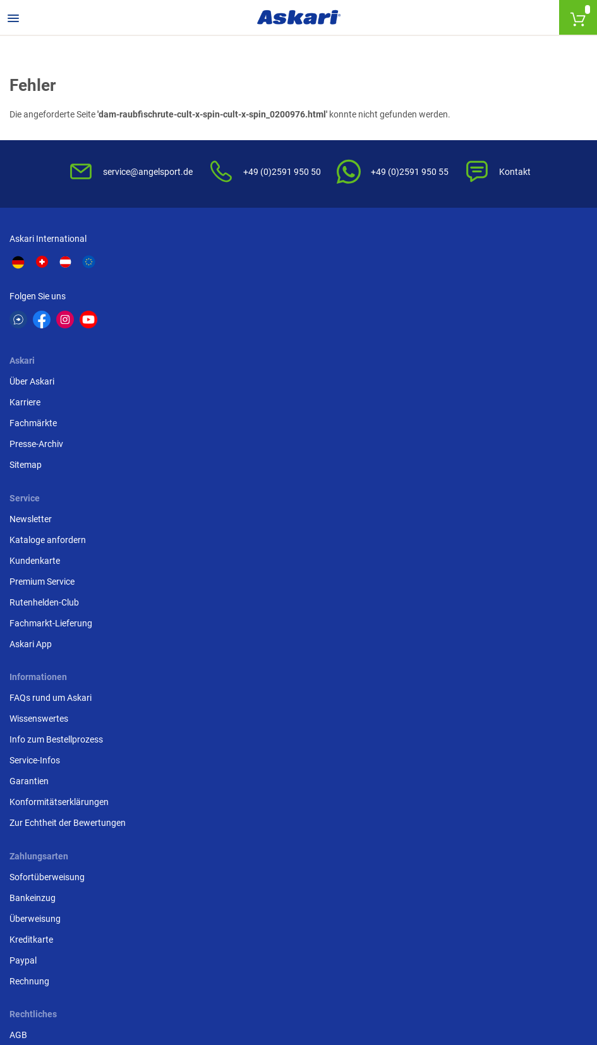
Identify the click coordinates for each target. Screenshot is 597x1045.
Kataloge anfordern (442, 298)
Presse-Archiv (235, 340)
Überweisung (429, 493)
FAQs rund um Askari (54, 451)
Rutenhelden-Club (438, 360)
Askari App (425, 402)
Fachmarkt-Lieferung (445, 381)
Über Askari (230, 277)
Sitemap (224, 360)
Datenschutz (233, 493)
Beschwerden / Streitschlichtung (271, 569)
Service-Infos (38, 514)
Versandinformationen (209, 976)
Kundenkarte (429, 319)
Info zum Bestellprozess (59, 493)
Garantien (32, 535)
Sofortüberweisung (441, 451)
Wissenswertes (42, 472)
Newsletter (425, 277)
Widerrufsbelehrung (247, 472)
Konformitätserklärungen (62, 556)
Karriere (223, 298)
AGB (217, 451)
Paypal (417, 535)
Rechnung (423, 556)
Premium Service (436, 340)
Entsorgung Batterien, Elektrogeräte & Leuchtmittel (282, 520)
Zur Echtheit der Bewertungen (71, 576)
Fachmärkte (232, 319)
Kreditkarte (425, 514)
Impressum (230, 548)
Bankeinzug (427, 472)
